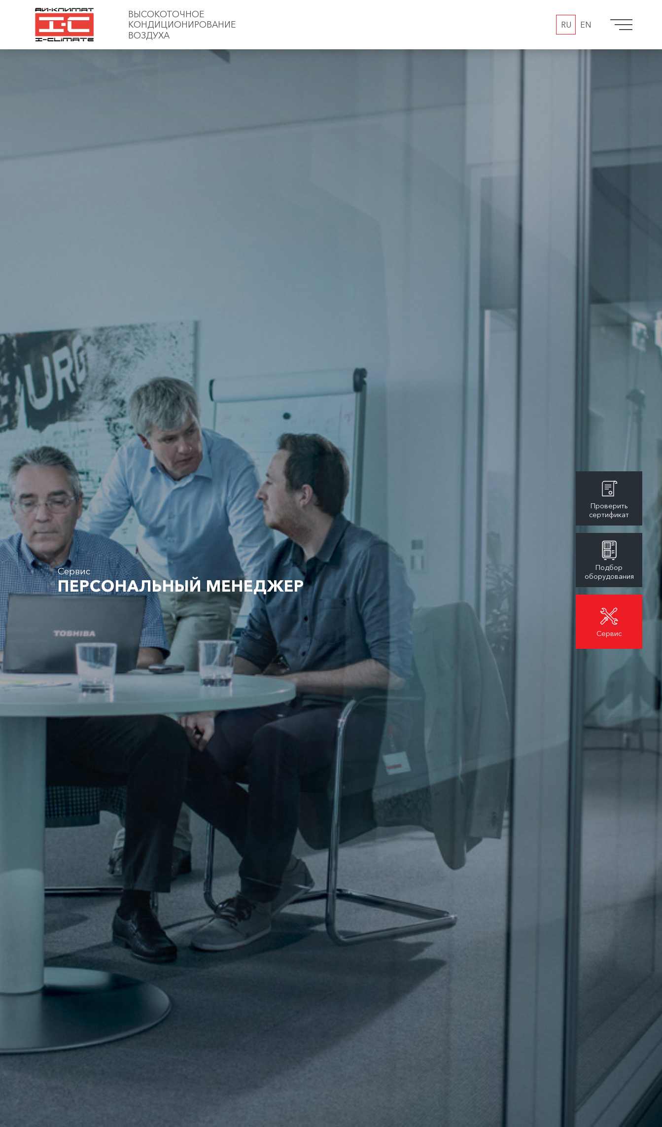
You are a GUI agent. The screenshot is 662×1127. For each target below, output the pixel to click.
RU (566, 25)
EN (585, 25)
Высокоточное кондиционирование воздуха (182, 24)
